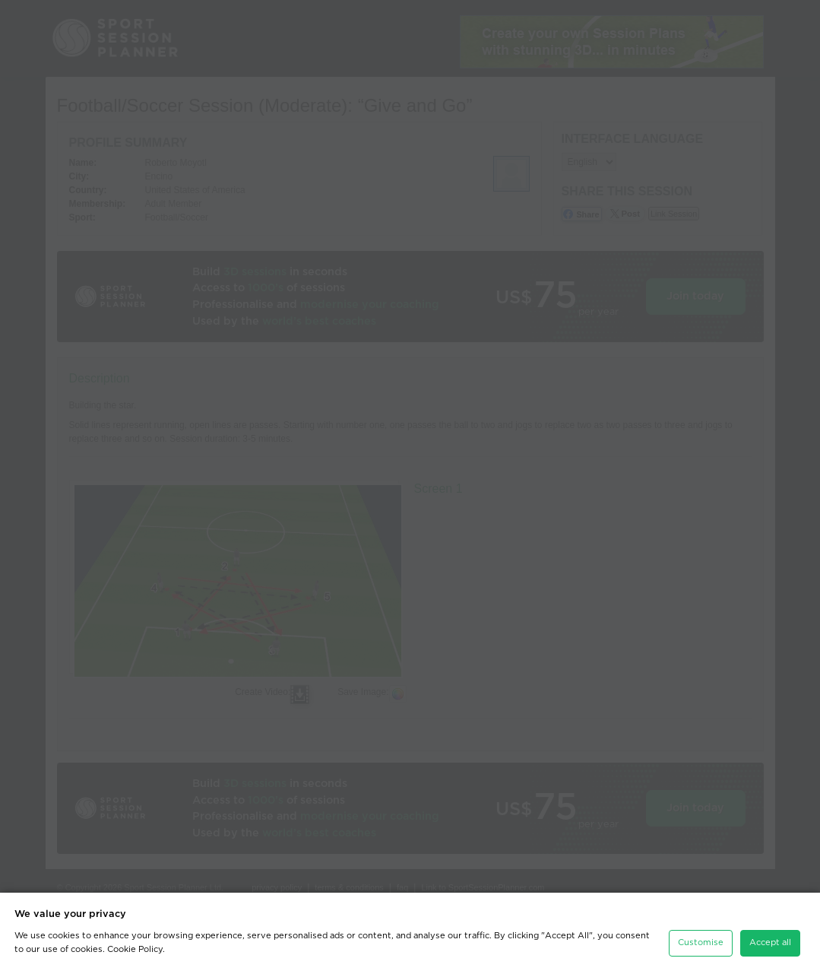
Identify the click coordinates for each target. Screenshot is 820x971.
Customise (700, 942)
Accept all (770, 942)
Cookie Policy (135, 949)
